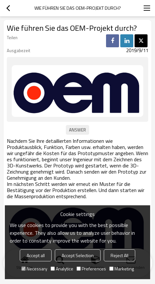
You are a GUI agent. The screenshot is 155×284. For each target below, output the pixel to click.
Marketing (121, 268)
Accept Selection (78, 255)
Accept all (36, 255)
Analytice (62, 268)
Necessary (34, 268)
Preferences (91, 268)
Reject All (119, 255)
